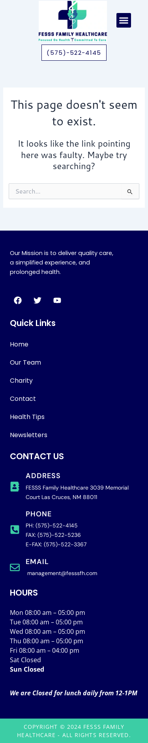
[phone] (15, 529)
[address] (15, 487)
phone (39, 514)
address (43, 475)
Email (37, 561)
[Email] (15, 567)
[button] (123, 20)
